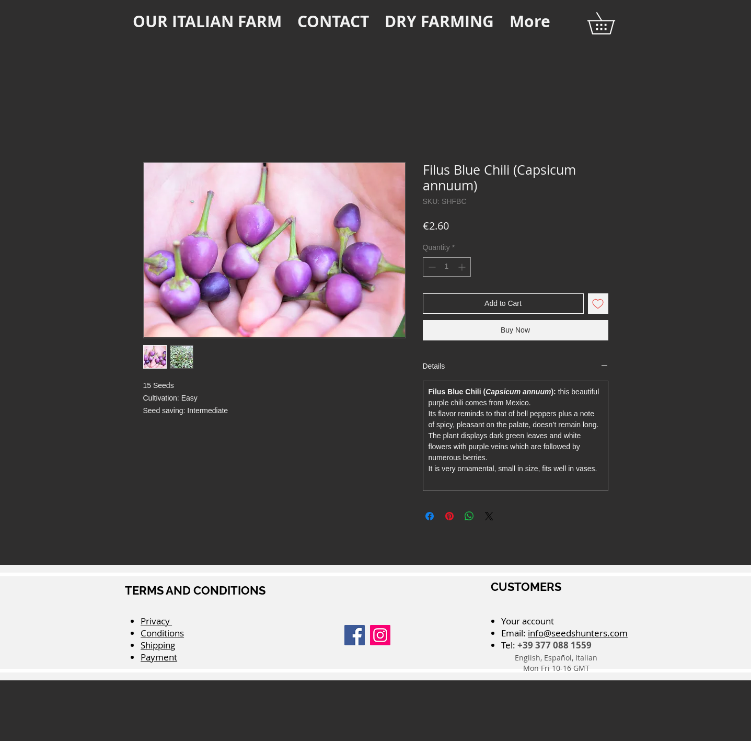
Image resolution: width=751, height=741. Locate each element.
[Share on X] (489, 516)
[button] (611, 23)
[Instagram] (380, 635)
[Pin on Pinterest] (449, 516)
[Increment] (462, 267)
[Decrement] (430, 267)
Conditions (162, 633)
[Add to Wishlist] (598, 303)
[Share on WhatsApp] (469, 516)
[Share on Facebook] (429, 516)
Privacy (156, 621)
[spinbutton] (446, 267)
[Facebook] (354, 635)
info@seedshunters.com (578, 633)
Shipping (158, 645)
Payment (159, 657)
